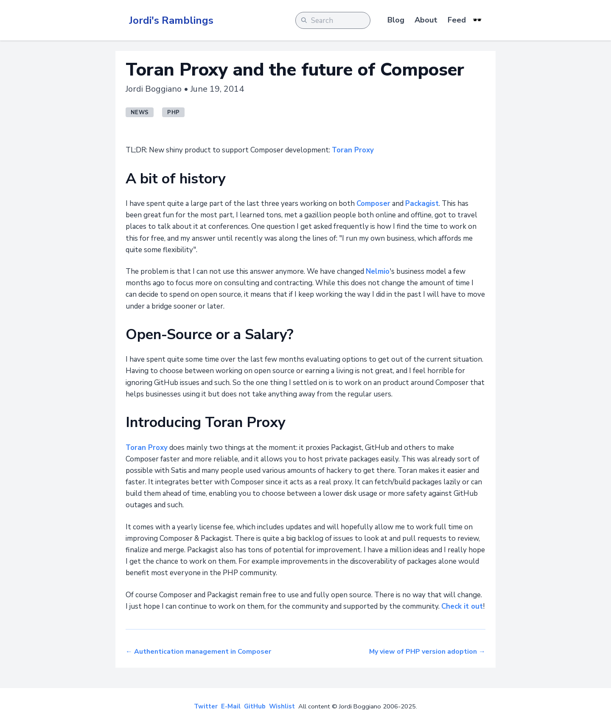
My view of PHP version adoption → (427, 651)
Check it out (462, 606)
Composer (373, 203)
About (426, 20)
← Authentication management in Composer (198, 651)
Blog (395, 20)
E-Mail (231, 706)
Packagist (422, 203)
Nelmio (378, 271)
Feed (457, 20)
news (140, 112)
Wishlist (282, 706)
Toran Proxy (353, 150)
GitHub (255, 706)
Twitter (206, 706)
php (173, 112)
